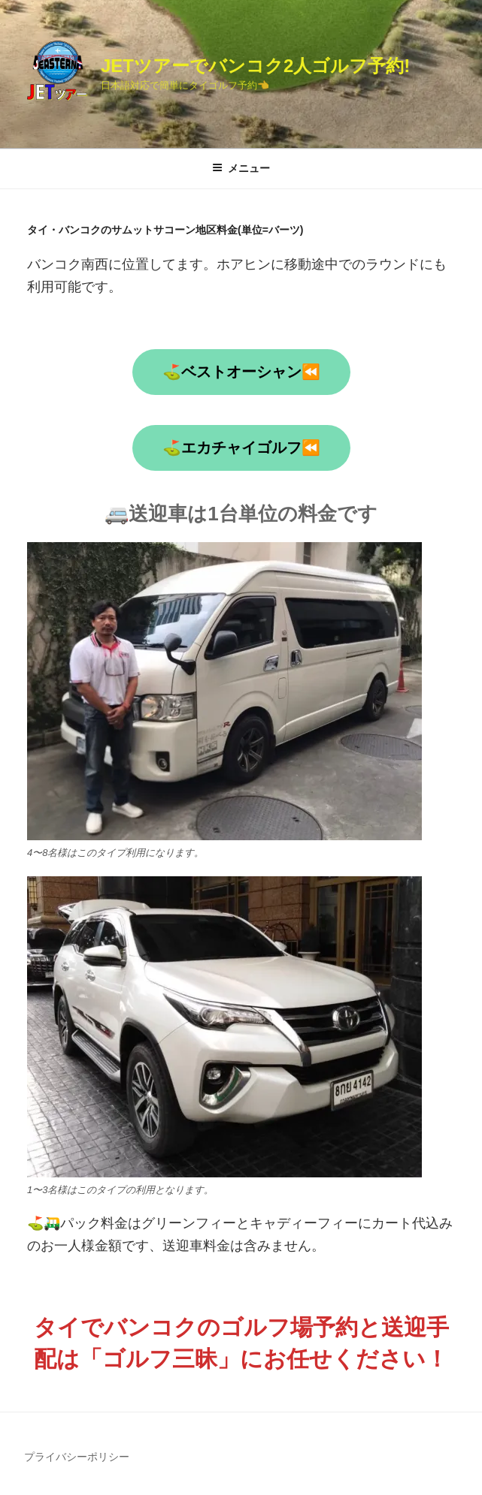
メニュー (241, 168)
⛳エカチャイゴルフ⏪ (241, 447)
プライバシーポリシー (76, 1457)
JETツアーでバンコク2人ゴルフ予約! (255, 66)
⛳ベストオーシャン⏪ (241, 371)
